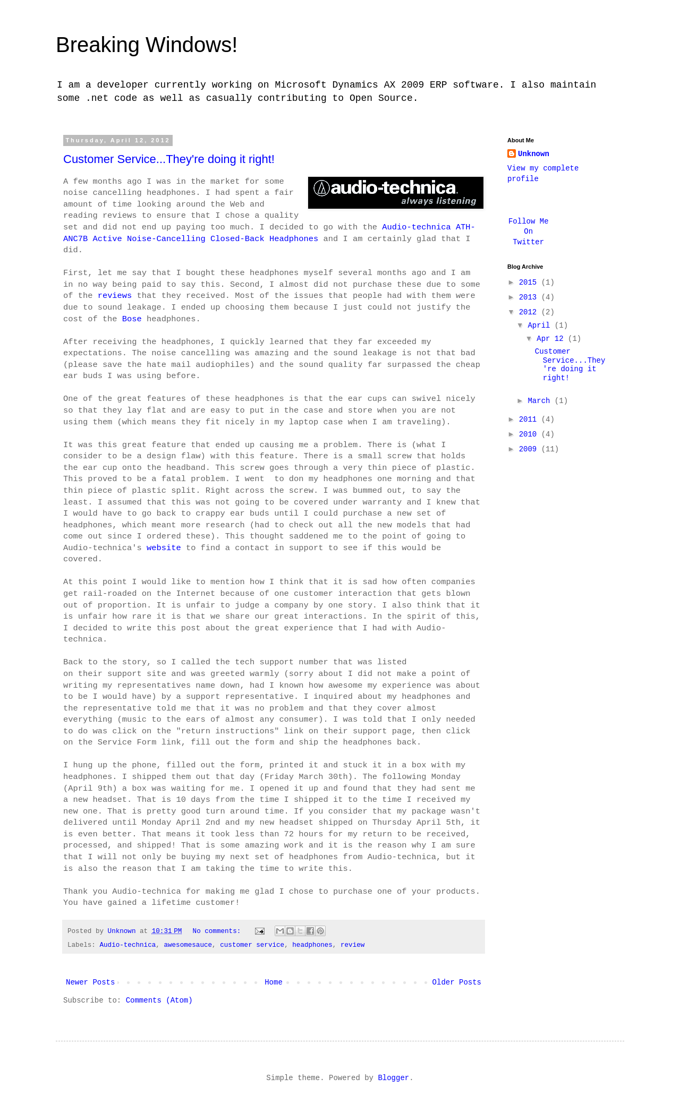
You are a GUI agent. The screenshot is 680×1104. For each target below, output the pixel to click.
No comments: (219, 931)
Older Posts (456, 982)
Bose (132, 319)
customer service (252, 945)
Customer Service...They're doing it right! (169, 159)
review (352, 945)
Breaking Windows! (146, 44)
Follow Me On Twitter (528, 231)
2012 (530, 312)
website (164, 548)
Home (274, 982)
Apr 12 (552, 339)
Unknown (533, 154)
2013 (530, 297)
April (541, 325)
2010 (530, 434)
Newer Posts (90, 982)
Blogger (393, 1078)
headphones (312, 945)
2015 (530, 282)
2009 (530, 449)
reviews (115, 296)
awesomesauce (188, 945)
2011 (530, 419)
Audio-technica (127, 945)
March (541, 401)
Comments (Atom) (159, 1000)
